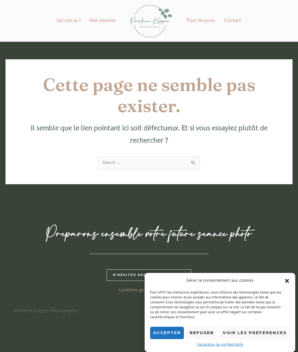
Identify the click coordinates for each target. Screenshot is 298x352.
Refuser (202, 335)
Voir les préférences (255, 335)
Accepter (167, 335)
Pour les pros (201, 20)
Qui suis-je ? (69, 21)
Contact (232, 20)
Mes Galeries (102, 21)
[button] (287, 283)
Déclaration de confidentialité (220, 347)
